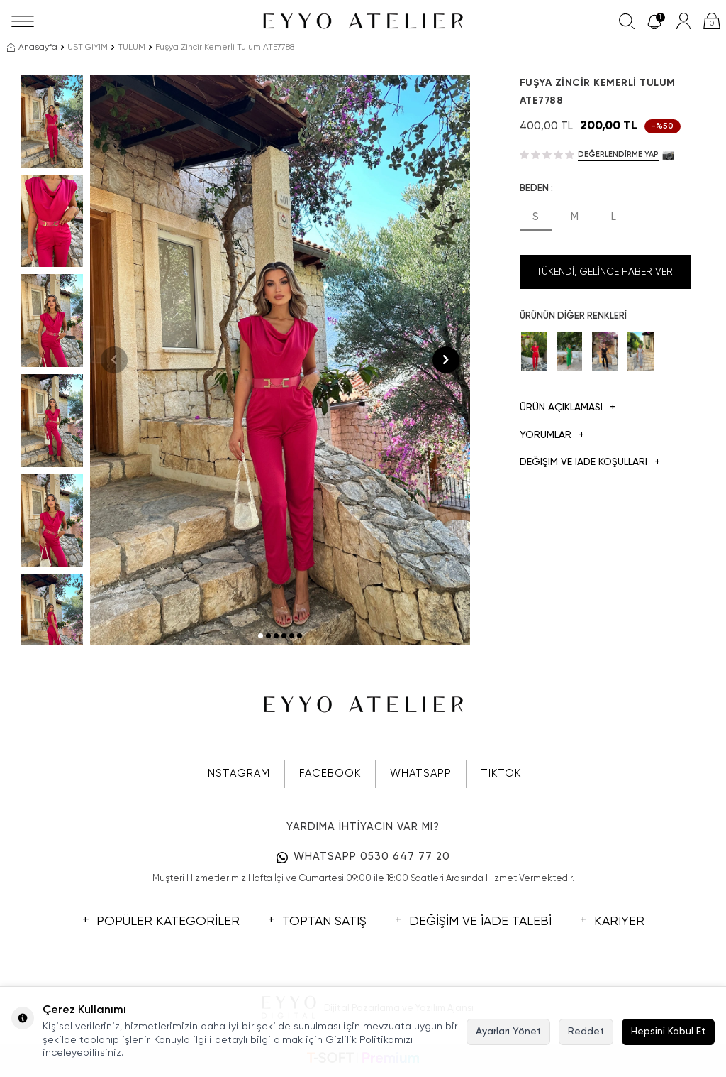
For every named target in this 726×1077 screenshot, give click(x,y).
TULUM (131, 47)
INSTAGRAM (237, 773)
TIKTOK (501, 773)
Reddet (586, 1032)
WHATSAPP (421, 773)
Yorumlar (552, 435)
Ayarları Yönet (508, 1032)
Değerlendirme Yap (618, 154)
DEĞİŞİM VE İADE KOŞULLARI (590, 462)
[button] (260, 635)
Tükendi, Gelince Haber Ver (605, 272)
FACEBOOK (330, 773)
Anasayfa (32, 48)
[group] (280, 360)
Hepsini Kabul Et (668, 1032)
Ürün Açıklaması (567, 408)
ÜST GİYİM (87, 47)
